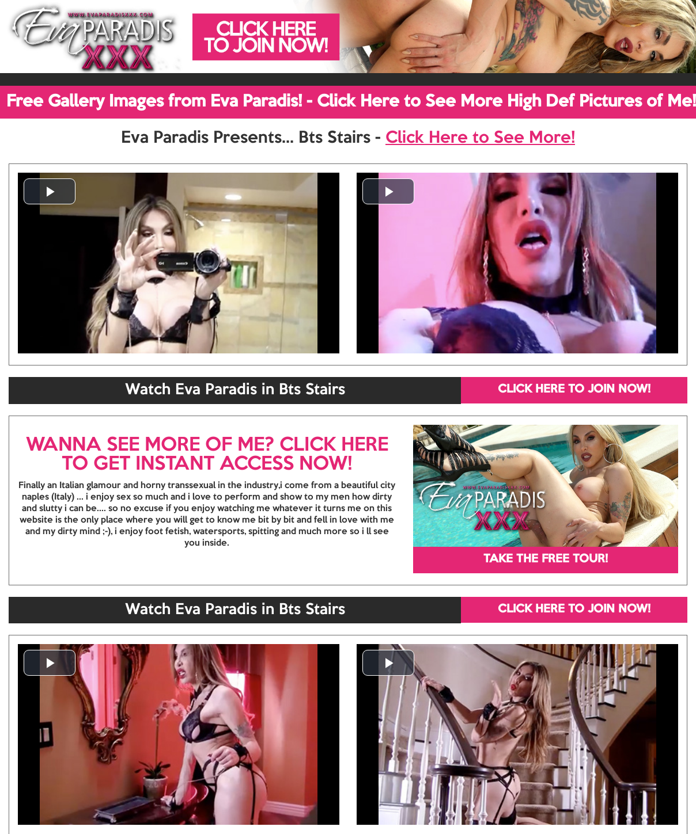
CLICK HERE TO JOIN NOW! (574, 389)
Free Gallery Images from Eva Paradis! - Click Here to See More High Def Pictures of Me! (351, 101)
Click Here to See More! (480, 138)
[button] (49, 191)
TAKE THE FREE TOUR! (545, 559)
